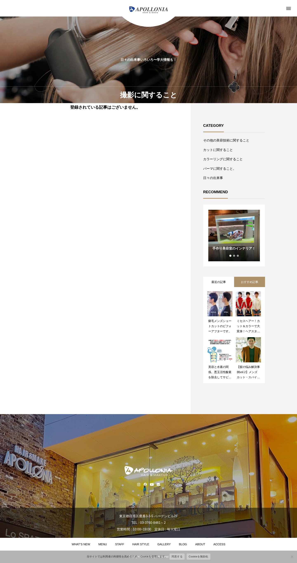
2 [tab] (234, 256)
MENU (102, 544)
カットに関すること (218, 150)
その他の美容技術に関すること (226, 140)
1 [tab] (230, 256)
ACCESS (219, 544)
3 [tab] (238, 256)
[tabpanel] (234, 235)
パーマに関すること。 (219, 168)
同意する (177, 556)
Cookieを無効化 (198, 556)
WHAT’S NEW (81, 544)
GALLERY (164, 544)
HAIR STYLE (140, 544)
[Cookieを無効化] (292, 557)
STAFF (119, 544)
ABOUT (200, 544)
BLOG (183, 544)
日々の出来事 (213, 178)
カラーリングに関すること (223, 159)
